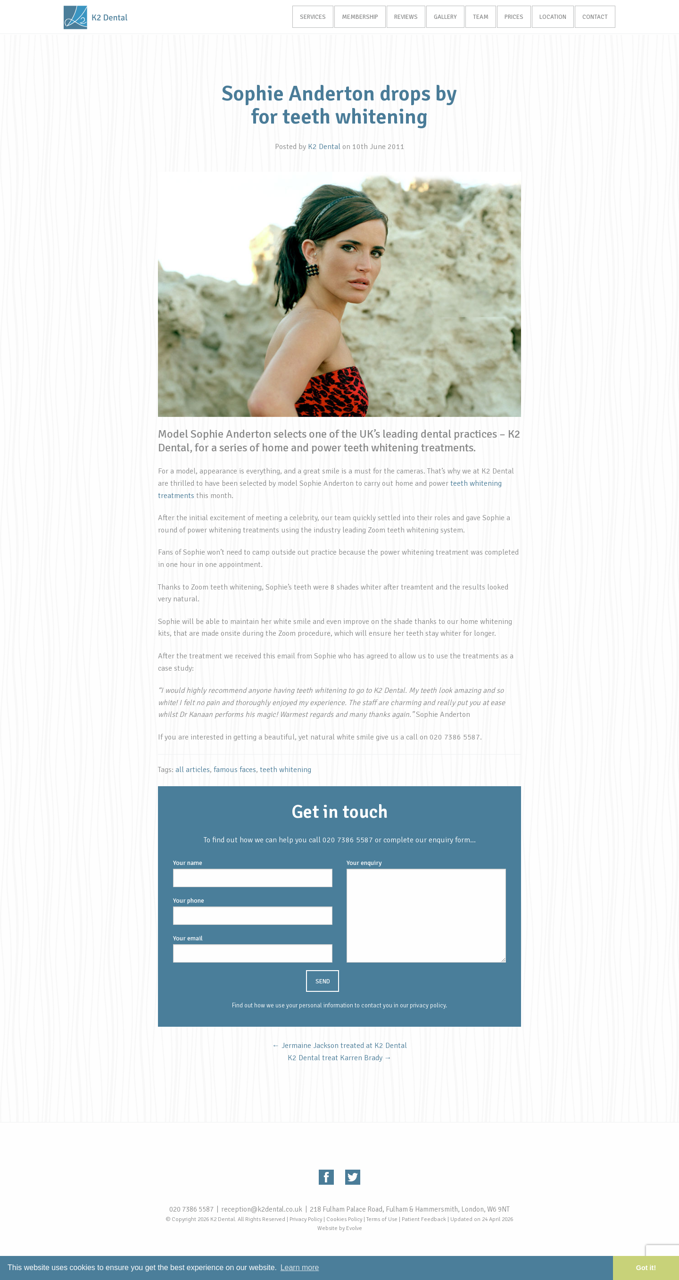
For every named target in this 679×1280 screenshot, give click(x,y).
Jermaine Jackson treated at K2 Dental (339, 1045)
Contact (594, 17)
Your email (252, 948)
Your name (252, 873)
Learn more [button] (300, 1267)
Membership (354, 17)
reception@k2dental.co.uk (261, 1209)
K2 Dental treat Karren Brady (340, 1058)
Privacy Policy (306, 1219)
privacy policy (428, 1005)
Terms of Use (381, 1219)
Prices (511, 17)
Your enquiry (426, 911)
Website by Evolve (339, 1228)
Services (306, 17)
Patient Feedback (424, 1219)
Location (551, 17)
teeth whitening (285, 769)
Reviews (401, 17)
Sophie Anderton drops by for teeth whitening (339, 105)
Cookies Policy (344, 1219)
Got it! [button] (646, 1268)
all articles (192, 769)
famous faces (235, 769)
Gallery (441, 17)
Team (477, 17)
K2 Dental (324, 146)
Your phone (252, 911)
